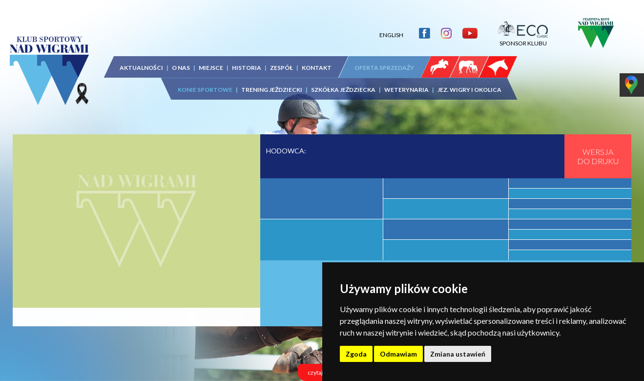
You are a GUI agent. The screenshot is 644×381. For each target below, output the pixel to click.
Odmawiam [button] (398, 354)
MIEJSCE (211, 67)
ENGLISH (391, 35)
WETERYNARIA (406, 89)
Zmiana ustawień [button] (457, 354)
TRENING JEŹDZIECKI (271, 89)
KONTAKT (317, 67)
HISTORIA (246, 67)
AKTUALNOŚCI (141, 67)
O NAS (181, 67)
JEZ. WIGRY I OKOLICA (469, 89)
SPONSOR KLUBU (523, 39)
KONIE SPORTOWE (205, 89)
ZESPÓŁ (281, 67)
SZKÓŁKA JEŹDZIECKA (343, 89)
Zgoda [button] (356, 354)
